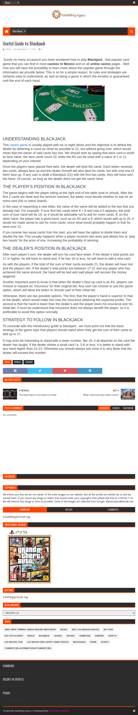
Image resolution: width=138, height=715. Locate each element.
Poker (93, 642)
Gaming (99, 636)
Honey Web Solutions (59, 710)
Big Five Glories (14, 636)
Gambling (85, 636)
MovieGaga (79, 642)
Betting (108, 629)
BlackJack (44, 636)
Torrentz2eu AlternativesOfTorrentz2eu (28, 648)
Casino (29, 362)
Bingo (17, 362)
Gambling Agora (23, 710)
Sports (105, 642)
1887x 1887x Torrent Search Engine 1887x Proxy (30, 629)
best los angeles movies (85, 629)
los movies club (14, 642)
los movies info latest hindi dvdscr (48, 642)
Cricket (70, 636)
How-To (112, 636)
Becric (63, 629)
